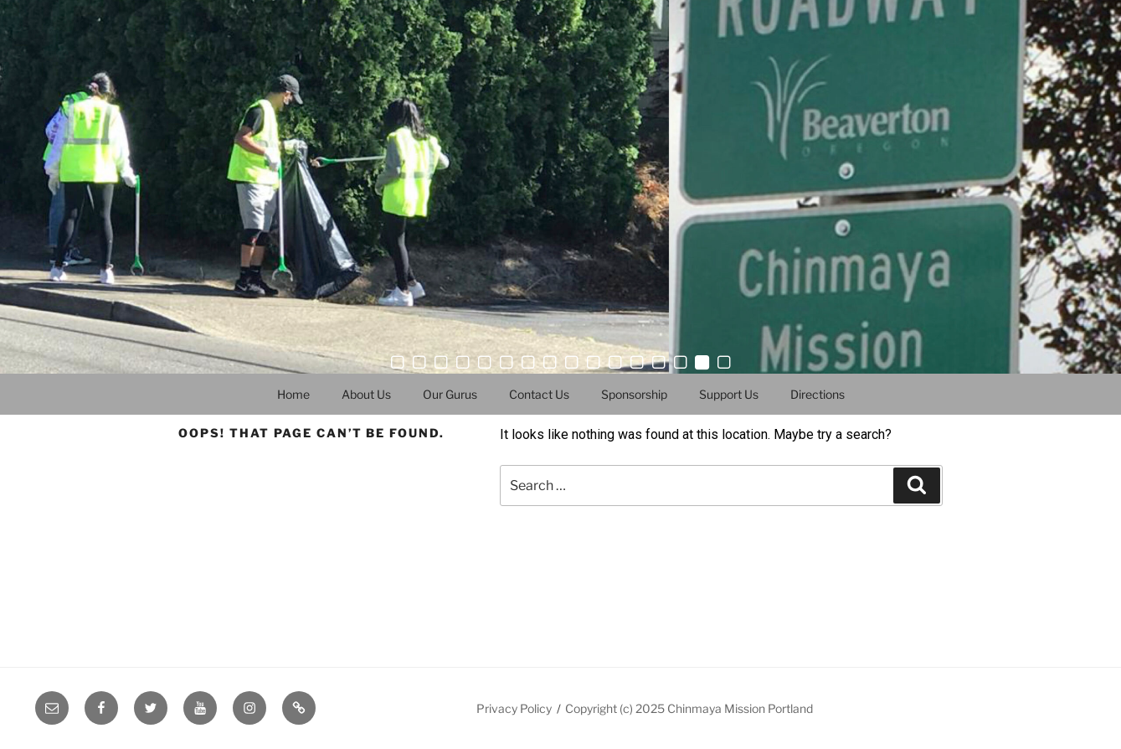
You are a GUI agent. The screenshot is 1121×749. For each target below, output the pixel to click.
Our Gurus (450, 394)
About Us (366, 394)
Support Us (728, 394)
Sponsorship (634, 394)
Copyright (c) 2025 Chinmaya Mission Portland (689, 708)
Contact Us (539, 394)
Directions (817, 394)
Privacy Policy (514, 708)
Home (293, 394)
